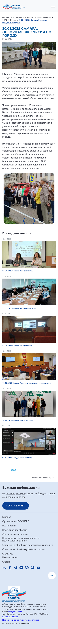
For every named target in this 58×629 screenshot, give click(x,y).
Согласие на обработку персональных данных (27, 544)
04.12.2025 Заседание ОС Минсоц (17, 457)
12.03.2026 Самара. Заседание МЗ (17, 345)
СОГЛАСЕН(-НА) (15, 505)
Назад (12, 470)
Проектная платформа (14, 529)
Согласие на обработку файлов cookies (23, 549)
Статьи (6, 561)
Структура (7, 553)
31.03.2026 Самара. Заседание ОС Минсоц (20, 308)
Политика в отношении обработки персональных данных (21, 539)
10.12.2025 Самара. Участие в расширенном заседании (26, 383)
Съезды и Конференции (15, 534)
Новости (14, 20)
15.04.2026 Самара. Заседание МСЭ (17, 270)
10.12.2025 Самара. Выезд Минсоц (17, 420)
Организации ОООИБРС (23, 17)
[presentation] (26, 221)
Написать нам (9, 557)
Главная (5, 17)
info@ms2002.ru (15, 611)
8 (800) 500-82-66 (10, 616)
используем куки (15, 493)
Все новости (9, 525)
